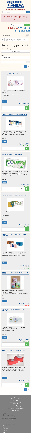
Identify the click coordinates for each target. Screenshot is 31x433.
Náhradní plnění (15, 399)
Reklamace (15, 403)
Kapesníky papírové (22, 39)
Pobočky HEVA (15, 410)
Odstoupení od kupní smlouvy (15, 408)
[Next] (28, 66)
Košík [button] (27, 25)
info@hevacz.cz (22, 30)
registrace (14, 25)
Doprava (15, 400)
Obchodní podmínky (15, 402)
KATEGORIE (6, 35)
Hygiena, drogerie (10, 39)
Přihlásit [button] (21, 25)
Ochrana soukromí (16, 407)
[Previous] (23, 66)
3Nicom (18, 420)
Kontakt (15, 405)
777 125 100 (24, 28)
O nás (15, 397)
